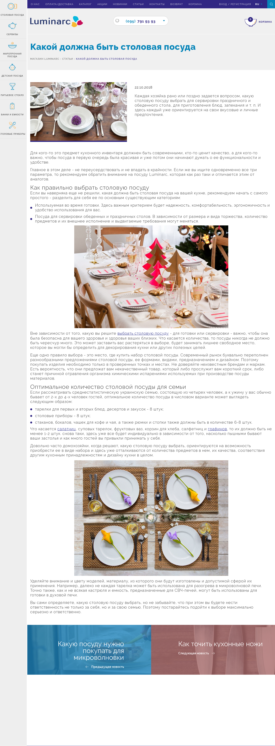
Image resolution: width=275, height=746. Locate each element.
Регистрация (240, 4)
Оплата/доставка (61, 4)
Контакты (159, 4)
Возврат (178, 4)
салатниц (68, 428)
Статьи (140, 4)
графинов (219, 428)
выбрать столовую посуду (145, 333)
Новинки (122, 4)
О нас (37, 4)
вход (223, 4)
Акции (104, 4)
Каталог (87, 4)
